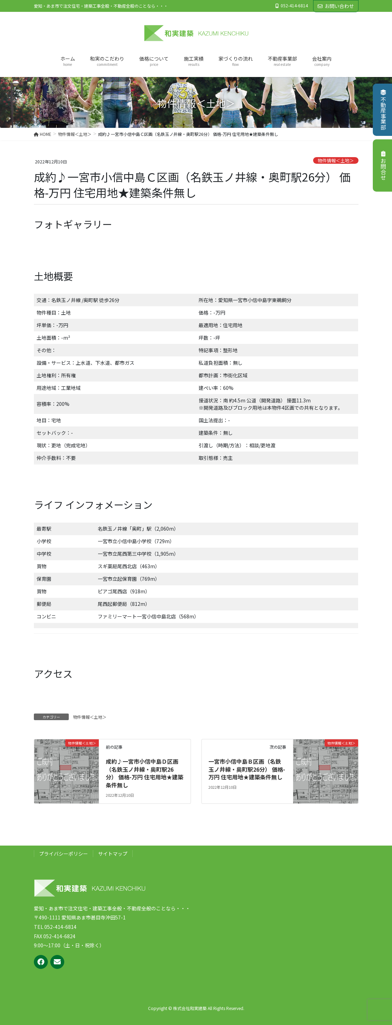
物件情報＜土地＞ (336, 160)
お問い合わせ (336, 5)
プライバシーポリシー (63, 853)
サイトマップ (112, 853)
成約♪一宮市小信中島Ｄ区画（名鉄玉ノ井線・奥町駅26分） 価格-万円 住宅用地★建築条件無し (144, 773)
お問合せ (383, 165)
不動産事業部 (383, 110)
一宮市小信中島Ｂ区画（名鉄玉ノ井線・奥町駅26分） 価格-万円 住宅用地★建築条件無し (246, 769)
